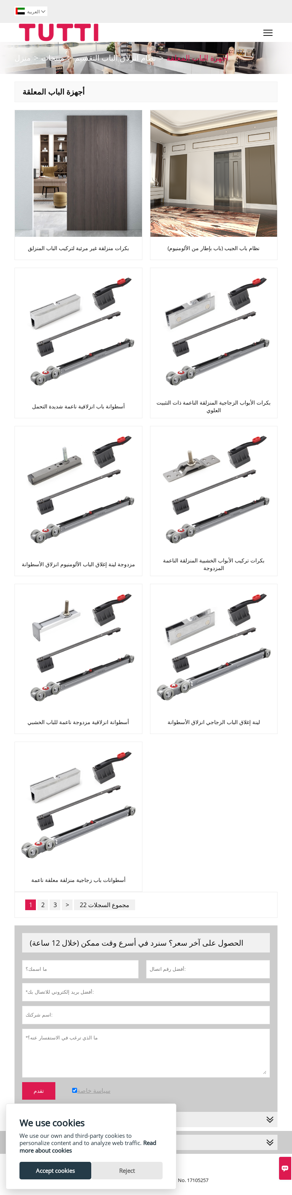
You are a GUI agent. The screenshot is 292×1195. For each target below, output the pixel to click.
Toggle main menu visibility (268, 31)
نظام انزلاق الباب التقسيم (115, 58)
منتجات (53, 58)
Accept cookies (55, 1170)
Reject (127, 1170)
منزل (23, 58)
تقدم (39, 1091)
